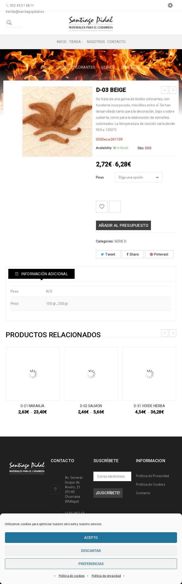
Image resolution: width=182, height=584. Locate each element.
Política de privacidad (106, 576)
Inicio (45, 67)
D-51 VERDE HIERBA (149, 406)
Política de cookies (72, 576)
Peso (100, 177)
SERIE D (108, 67)
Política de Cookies (150, 484)
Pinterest (159, 254)
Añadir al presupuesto (123, 225)
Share (133, 254)
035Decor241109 (109, 139)
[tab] (42, 274)
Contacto (143, 493)
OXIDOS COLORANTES (75, 67)
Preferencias (91, 564)
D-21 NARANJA (32, 406)
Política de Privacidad (152, 476)
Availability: (104, 148)
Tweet (108, 254)
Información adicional (45, 274)
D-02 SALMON (91, 406)
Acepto (91, 538)
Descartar (91, 551)
